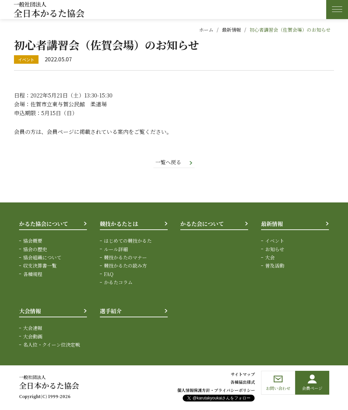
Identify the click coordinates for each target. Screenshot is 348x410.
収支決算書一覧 (40, 266)
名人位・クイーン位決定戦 (51, 344)
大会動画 (32, 336)
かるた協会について (43, 224)
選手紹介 (111, 311)
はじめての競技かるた (128, 241)
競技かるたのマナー (125, 257)
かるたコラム (118, 282)
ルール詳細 (116, 249)
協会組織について (42, 257)
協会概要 (32, 241)
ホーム (206, 29)
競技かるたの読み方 (125, 266)
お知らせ (274, 249)
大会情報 (30, 311)
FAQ (109, 274)
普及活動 (274, 266)
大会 (270, 257)
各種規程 (32, 274)
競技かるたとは (119, 224)
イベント (274, 241)
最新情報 (231, 29)
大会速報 (32, 328)
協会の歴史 (35, 249)
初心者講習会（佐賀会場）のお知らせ (290, 29)
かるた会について (202, 224)
